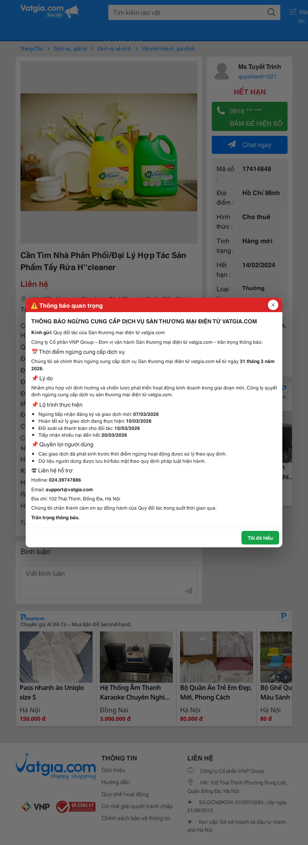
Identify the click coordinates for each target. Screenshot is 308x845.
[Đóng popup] (273, 305)
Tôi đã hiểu (260, 537)
